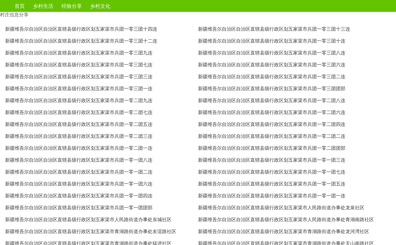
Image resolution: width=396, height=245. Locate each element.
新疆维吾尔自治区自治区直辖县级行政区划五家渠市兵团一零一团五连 (271, 183)
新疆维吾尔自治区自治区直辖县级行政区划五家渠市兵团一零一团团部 (78, 207)
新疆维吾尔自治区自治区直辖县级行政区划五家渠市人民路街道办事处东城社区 (88, 219)
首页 (20, 6)
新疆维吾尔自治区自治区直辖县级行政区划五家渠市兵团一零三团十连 (271, 41)
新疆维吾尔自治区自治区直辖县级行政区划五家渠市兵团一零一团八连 (78, 160)
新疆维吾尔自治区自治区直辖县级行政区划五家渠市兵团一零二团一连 (78, 148)
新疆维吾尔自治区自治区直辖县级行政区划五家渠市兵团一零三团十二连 (81, 41)
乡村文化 (100, 6)
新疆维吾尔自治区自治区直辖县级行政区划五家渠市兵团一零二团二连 (271, 136)
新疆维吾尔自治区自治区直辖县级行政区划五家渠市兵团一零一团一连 (271, 195)
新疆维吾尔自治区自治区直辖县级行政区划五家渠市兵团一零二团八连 (271, 100)
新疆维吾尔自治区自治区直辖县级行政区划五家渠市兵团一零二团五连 (78, 124)
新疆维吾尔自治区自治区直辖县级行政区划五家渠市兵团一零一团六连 (78, 183)
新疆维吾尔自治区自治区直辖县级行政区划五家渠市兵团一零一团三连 (271, 160)
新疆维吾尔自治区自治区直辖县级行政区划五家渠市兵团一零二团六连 (271, 112)
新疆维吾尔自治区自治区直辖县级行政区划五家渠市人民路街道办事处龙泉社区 (281, 207)
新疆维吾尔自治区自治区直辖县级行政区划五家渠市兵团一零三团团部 (271, 88)
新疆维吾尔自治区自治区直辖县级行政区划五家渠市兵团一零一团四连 (78, 195)
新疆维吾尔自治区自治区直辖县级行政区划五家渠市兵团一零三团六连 (271, 64)
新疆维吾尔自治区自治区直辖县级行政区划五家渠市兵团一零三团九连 (78, 52)
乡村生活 (43, 6)
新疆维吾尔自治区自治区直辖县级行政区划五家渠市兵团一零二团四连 (271, 124)
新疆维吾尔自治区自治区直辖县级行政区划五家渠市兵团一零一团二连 (78, 172)
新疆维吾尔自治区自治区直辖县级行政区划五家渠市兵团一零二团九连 (78, 100)
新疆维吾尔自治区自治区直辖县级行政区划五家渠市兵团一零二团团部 (271, 148)
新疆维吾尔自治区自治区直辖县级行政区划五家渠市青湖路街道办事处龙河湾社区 (283, 231)
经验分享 (71, 6)
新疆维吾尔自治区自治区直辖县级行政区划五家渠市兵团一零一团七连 (271, 172)
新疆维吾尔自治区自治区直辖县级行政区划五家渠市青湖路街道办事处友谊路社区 (90, 231)
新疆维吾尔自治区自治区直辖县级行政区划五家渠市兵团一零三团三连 (78, 76)
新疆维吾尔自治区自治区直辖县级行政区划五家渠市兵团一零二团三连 (78, 136)
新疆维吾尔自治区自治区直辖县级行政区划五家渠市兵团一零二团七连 (78, 112)
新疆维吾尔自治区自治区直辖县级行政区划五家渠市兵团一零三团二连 (271, 76)
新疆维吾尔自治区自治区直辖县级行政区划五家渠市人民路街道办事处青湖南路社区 (286, 219)
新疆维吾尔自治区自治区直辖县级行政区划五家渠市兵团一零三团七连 (78, 64)
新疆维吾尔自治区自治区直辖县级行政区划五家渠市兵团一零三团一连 (78, 88)
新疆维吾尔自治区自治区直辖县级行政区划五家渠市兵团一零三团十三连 (274, 29)
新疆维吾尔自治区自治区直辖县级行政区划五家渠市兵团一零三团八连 (271, 52)
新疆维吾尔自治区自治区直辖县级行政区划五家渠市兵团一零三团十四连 (81, 29)
